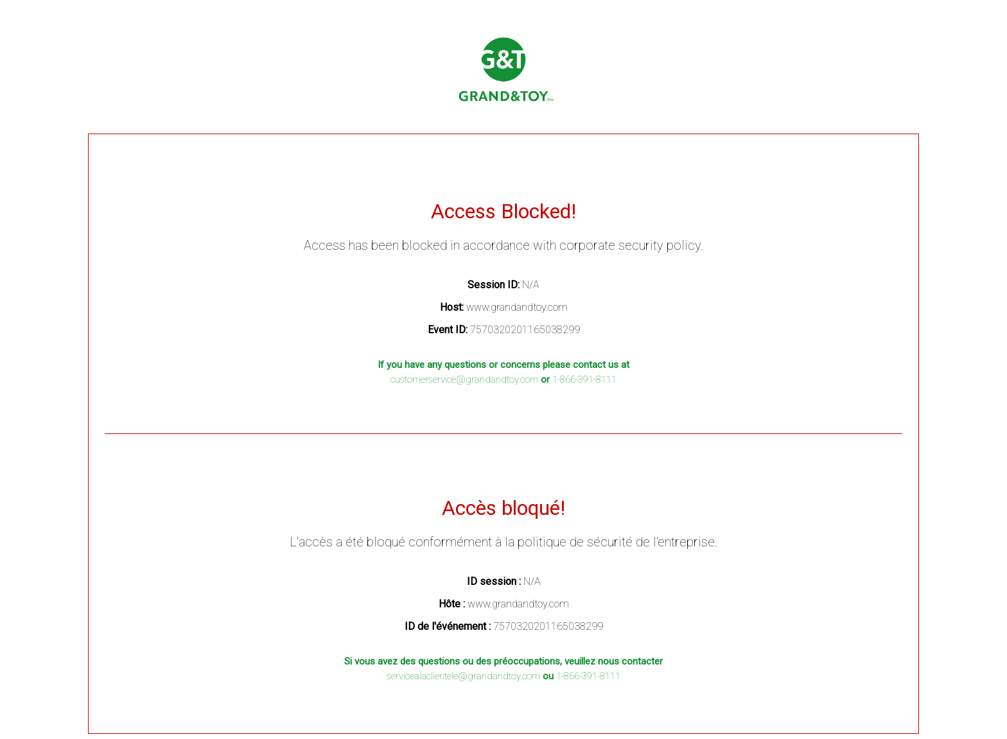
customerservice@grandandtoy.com (464, 379)
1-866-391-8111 (584, 379)
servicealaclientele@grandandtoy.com (463, 676)
